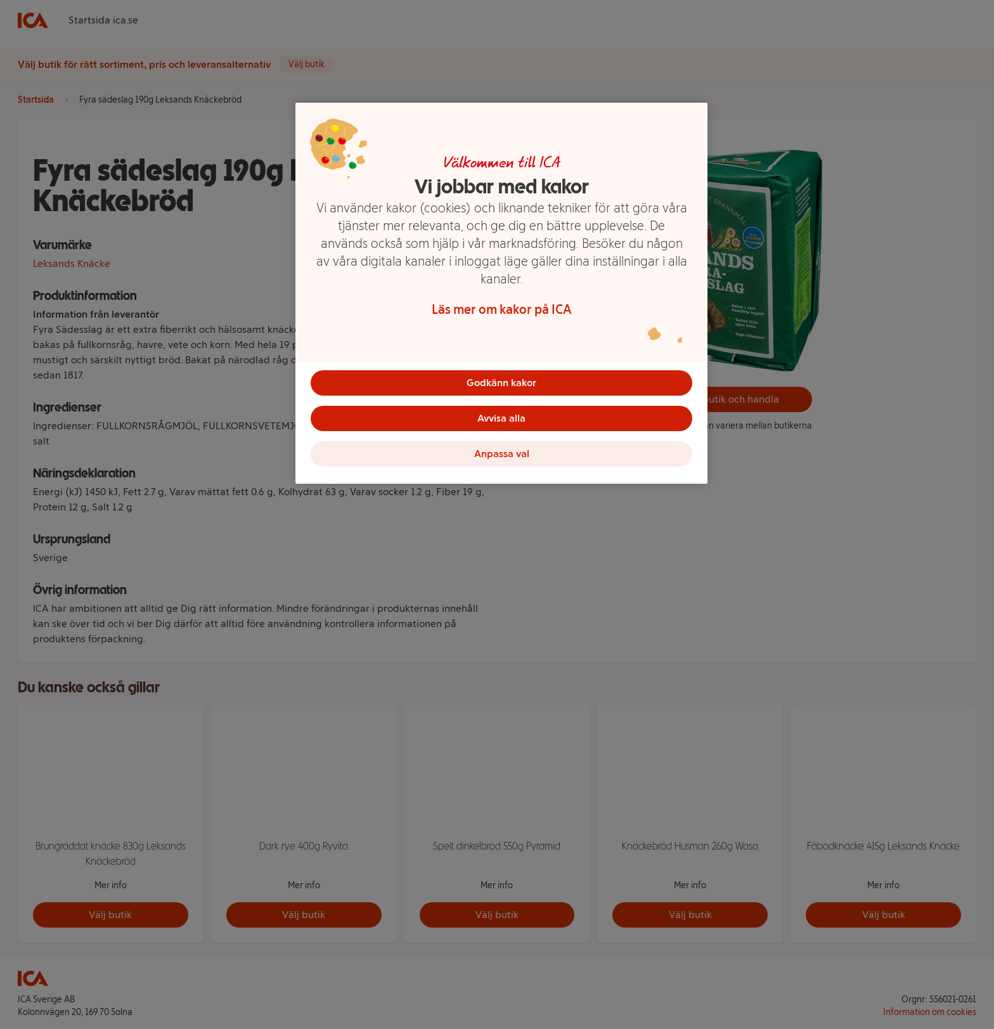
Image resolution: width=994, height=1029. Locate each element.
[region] (501, 293)
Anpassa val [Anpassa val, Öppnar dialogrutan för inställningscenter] (501, 454)
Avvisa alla (501, 418)
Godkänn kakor (501, 383)
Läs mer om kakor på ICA (502, 309)
